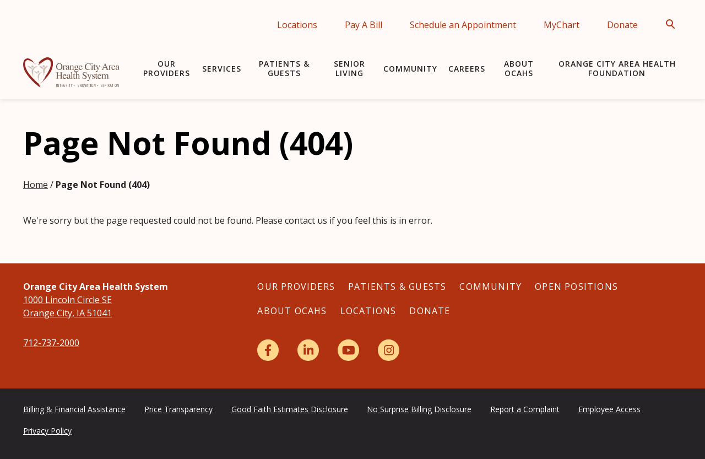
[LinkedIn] (308, 350)
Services (221, 68)
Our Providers (166, 68)
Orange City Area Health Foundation (617, 68)
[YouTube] (348, 350)
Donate (622, 25)
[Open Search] (673, 24)
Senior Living (349, 68)
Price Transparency (178, 409)
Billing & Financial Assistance (74, 409)
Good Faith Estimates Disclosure (289, 409)
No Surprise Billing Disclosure (419, 409)
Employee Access (609, 409)
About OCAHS (519, 68)
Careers (466, 68)
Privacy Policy (47, 430)
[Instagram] (388, 350)
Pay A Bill (363, 25)
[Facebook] (268, 350)
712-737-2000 (51, 343)
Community (410, 68)
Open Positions (576, 286)
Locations (297, 25)
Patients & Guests (284, 68)
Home (35, 185)
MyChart (561, 25)
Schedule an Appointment (463, 25)
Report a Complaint (525, 409)
